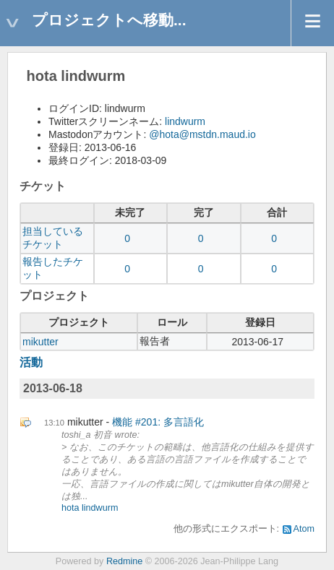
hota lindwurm (89, 508)
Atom (304, 529)
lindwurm (185, 121)
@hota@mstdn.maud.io (202, 134)
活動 (31, 362)
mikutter (40, 341)
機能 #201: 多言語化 (158, 422)
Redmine (124, 561)
